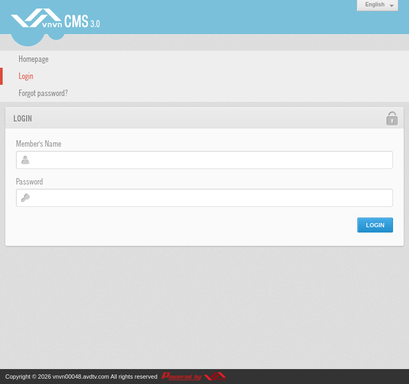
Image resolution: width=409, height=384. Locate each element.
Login (26, 75)
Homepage (33, 58)
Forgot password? (43, 92)
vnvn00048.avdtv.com (81, 376)
